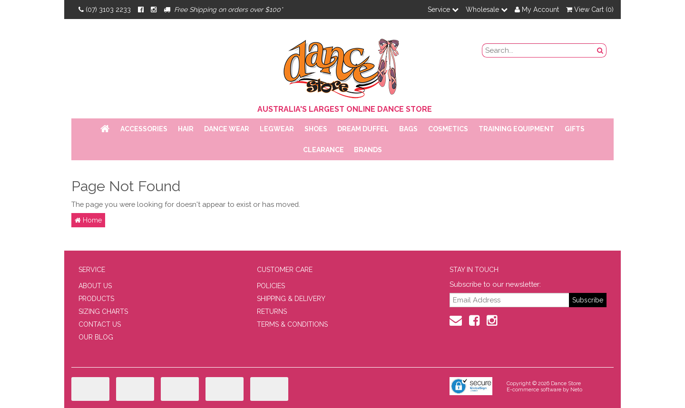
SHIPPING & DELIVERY (291, 298)
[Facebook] (141, 9)
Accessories (143, 129)
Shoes (315, 129)
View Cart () (590, 9)
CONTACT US (99, 324)
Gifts (575, 129)
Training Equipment (516, 129)
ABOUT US (95, 286)
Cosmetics (448, 129)
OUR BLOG (95, 337)
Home (88, 220)
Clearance (323, 150)
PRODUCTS (96, 298)
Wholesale (487, 9)
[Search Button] (600, 50)
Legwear (277, 129)
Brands (368, 150)
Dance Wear (226, 129)
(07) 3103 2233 (104, 9)
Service (443, 9)
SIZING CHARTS (103, 311)
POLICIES (271, 286)
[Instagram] (154, 9)
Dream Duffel (363, 129)
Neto (576, 390)
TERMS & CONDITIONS (292, 324)
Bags (408, 129)
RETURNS (272, 311)
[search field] (538, 50)
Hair (186, 129)
